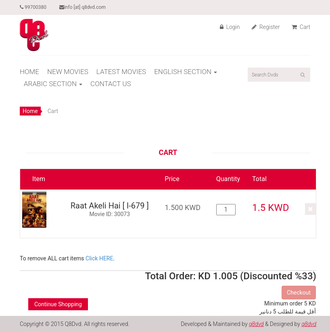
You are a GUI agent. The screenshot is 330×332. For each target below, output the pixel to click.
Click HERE (99, 258)
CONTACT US (110, 84)
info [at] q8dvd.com (82, 7)
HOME (29, 72)
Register (266, 27)
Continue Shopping (58, 304)
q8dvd (256, 324)
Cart (301, 27)
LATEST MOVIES (121, 72)
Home (30, 111)
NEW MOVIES (67, 72)
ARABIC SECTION (53, 84)
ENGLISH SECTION (185, 72)
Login (230, 27)
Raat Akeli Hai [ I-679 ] (110, 205)
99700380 (33, 7)
